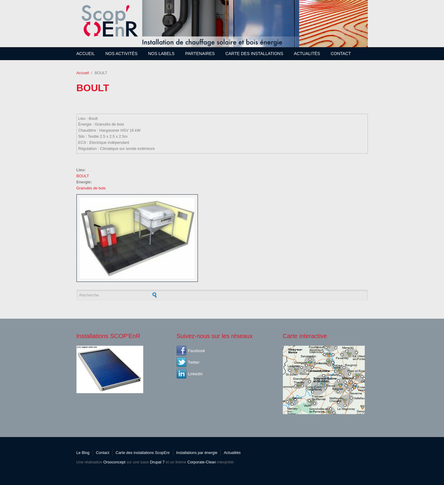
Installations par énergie (197, 452)
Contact (341, 53)
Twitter (194, 362)
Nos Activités (121, 53)
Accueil (85, 53)
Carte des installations (254, 53)
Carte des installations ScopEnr (143, 452)
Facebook (196, 350)
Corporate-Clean (201, 462)
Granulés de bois (91, 188)
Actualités (307, 53)
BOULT (82, 176)
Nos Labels (161, 53)
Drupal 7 (157, 462)
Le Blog (83, 452)
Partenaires (200, 53)
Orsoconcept (114, 462)
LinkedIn (195, 374)
